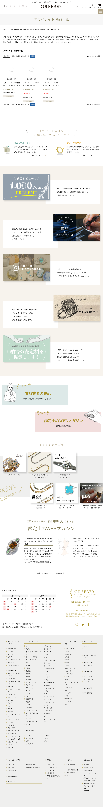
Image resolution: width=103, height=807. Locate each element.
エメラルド (11, 651)
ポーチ (67, 690)
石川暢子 (28, 671)
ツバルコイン (88, 682)
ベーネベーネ (48, 677)
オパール (10, 711)
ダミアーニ (47, 646)
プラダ (67, 660)
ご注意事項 (50, 773)
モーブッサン (48, 708)
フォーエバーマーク (50, 663)
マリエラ (47, 691)
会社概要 (86, 765)
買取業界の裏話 (12, 776)
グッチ (28, 693)
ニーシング (47, 652)
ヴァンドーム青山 (31, 657)
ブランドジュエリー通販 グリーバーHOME (15, 29)
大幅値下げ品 (88, 688)
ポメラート (47, 680)
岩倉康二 (28, 676)
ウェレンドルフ (31, 660)
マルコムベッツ (49, 702)
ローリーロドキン (49, 719)
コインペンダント (89, 671)
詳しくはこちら (37, 155)
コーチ (67, 665)
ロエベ (67, 662)
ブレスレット (48, 735)
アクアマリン (12, 662)
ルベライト (11, 722)
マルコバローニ (49, 696)
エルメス (28, 665)
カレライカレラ (31, 688)
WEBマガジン (12, 781)
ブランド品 (50, 765)
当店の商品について (71, 772)
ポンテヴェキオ (49, 682)
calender (29, 606)
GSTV (28, 704)
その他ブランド (70, 674)
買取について (51, 760)
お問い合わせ (88, 770)
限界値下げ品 (88, 693)
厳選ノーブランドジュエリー (40, 29)
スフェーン (11, 725)
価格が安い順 (16, 56)
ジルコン (10, 700)
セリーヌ (68, 671)
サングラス (68, 693)
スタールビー (12, 728)
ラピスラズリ (12, 697)
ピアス (28, 741)
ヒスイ (10, 657)
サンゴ (10, 708)
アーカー (28, 646)
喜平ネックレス (88, 662)
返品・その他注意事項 (33, 767)
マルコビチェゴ (49, 699)
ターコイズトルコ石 (14, 739)
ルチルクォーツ (12, 742)
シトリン (10, 745)
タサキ (28, 724)
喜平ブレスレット (89, 665)
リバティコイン (88, 679)
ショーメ (28, 716)
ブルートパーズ (12, 670)
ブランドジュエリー (32, 641)
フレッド (47, 674)
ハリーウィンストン (50, 660)
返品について (69, 775)
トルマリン (11, 694)
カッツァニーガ (31, 682)
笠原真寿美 (29, 699)
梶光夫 (28, 702)
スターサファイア (13, 730)
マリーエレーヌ (49, 688)
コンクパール (12, 678)
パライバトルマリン (14, 719)
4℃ (45, 722)
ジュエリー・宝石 (52, 767)
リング (28, 735)
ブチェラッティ (49, 668)
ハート (86, 649)
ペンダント (47, 738)
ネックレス (29, 738)
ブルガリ (47, 671)
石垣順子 (28, 668)
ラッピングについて (71, 770)
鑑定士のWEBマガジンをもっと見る (51, 573)
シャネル (28, 707)
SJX (27, 662)
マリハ (46, 694)
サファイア (11, 654)
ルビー (10, 706)
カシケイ (28, 679)
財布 (66, 679)
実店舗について (88, 767)
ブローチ (47, 741)
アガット (28, 649)
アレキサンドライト (14, 660)
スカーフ (68, 701)
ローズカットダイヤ (14, 736)
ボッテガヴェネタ (71, 668)
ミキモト (47, 705)
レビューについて (13, 767)
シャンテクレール (31, 710)
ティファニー (48, 649)
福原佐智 (47, 685)
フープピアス (88, 641)
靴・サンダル (69, 699)
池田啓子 (28, 674)
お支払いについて (13, 765)
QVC (27, 696)
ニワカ (46, 654)
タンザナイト (12, 733)
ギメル (28, 690)
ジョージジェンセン (32, 713)
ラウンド (86, 646)
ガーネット (11, 686)
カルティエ (29, 685)
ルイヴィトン (48, 716)
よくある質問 (12, 770)
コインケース (69, 687)
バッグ (67, 676)
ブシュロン (47, 666)
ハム (45, 657)
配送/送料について (32, 765)
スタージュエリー (31, 721)
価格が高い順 (25, 56)
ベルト (67, 696)
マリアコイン (88, 676)
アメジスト (11, 703)
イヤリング (29, 744)
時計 (66, 704)
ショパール (29, 718)
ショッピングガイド (14, 760)
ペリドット (11, 747)
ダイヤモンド (12, 648)
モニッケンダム (49, 711)
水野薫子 (47, 713)
